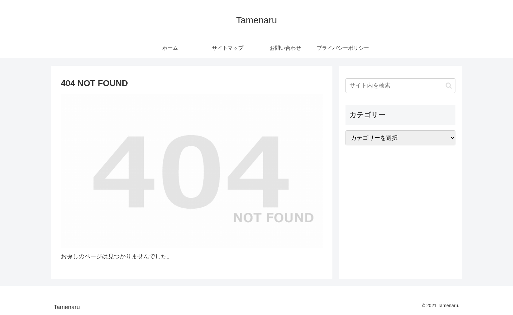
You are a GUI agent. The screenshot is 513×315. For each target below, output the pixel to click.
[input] (400, 85)
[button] (448, 85)
